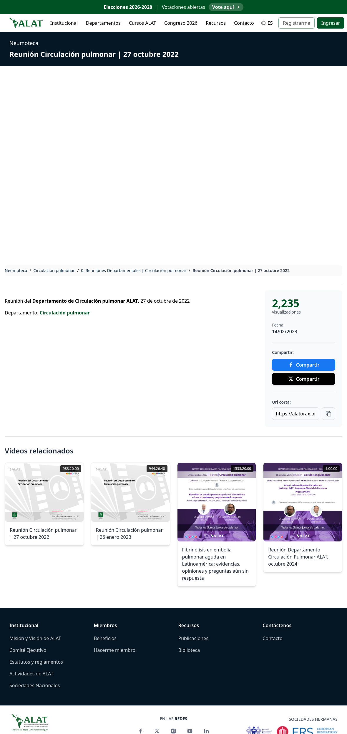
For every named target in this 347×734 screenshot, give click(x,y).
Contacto (244, 23)
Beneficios (105, 638)
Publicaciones (193, 638)
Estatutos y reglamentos (36, 662)
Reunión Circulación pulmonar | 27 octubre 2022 (94, 54)
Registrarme (296, 23)
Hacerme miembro (114, 650)
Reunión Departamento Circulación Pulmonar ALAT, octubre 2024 (298, 556)
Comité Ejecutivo (27, 650)
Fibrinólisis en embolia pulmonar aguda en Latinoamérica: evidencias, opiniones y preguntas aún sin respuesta (215, 563)
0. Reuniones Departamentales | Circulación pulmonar (133, 270)
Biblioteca (189, 650)
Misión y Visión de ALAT (35, 638)
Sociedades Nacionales (34, 685)
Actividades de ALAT (31, 673)
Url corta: (281, 402)
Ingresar (330, 23)
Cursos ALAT (142, 23)
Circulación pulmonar (54, 270)
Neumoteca (23, 43)
